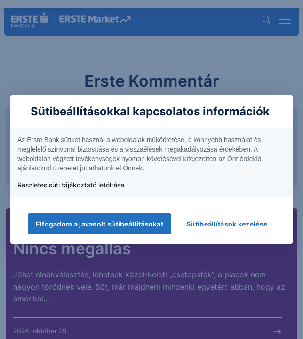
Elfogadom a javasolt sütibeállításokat (99, 224)
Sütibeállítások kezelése (226, 224)
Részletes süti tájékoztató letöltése (70, 185)
